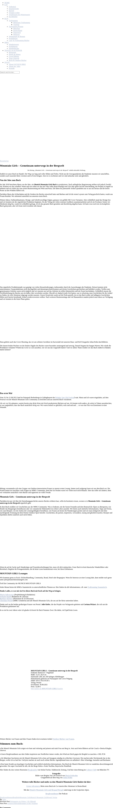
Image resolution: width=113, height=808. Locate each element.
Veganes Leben (14, 13)
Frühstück (12, 7)
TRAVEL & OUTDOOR (13, 50)
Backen (11, 11)
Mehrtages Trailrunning (21, 23)
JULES (6, 62)
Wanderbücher (14, 48)
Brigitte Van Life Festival (64, 397)
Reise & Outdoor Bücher (17, 60)
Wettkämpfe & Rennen (17, 36)
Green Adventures (33, 786)
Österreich (17, 32)
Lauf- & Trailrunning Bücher (19, 40)
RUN (6, 19)
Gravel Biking (14, 56)
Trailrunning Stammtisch (97, 587)
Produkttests (13, 38)
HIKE (6, 42)
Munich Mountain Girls (38, 797)
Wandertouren (14, 44)
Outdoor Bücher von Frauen (63, 739)
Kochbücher (13, 17)
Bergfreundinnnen (6, 797)
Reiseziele (12, 52)
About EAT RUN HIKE (17, 64)
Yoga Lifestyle (14, 58)
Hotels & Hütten (15, 54)
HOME (7, 3)
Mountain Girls (25, 797)
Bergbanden (32, 770)
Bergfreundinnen (52, 794)
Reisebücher (4, 161)
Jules (4, 799)
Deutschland (17, 30)
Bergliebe (16, 797)
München (16, 29)
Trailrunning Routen (16, 27)
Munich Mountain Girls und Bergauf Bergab (47, 790)
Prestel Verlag (52, 797)
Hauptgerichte (14, 9)
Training (16, 25)
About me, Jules (14, 66)
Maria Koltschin (71, 776)
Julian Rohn (67, 777)
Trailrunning (13, 21)
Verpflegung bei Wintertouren (19, 15)
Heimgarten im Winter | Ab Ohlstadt (23, 801)
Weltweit (16, 34)
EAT (6, 5)
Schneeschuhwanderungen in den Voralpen (22, 803)
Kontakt (12, 68)
